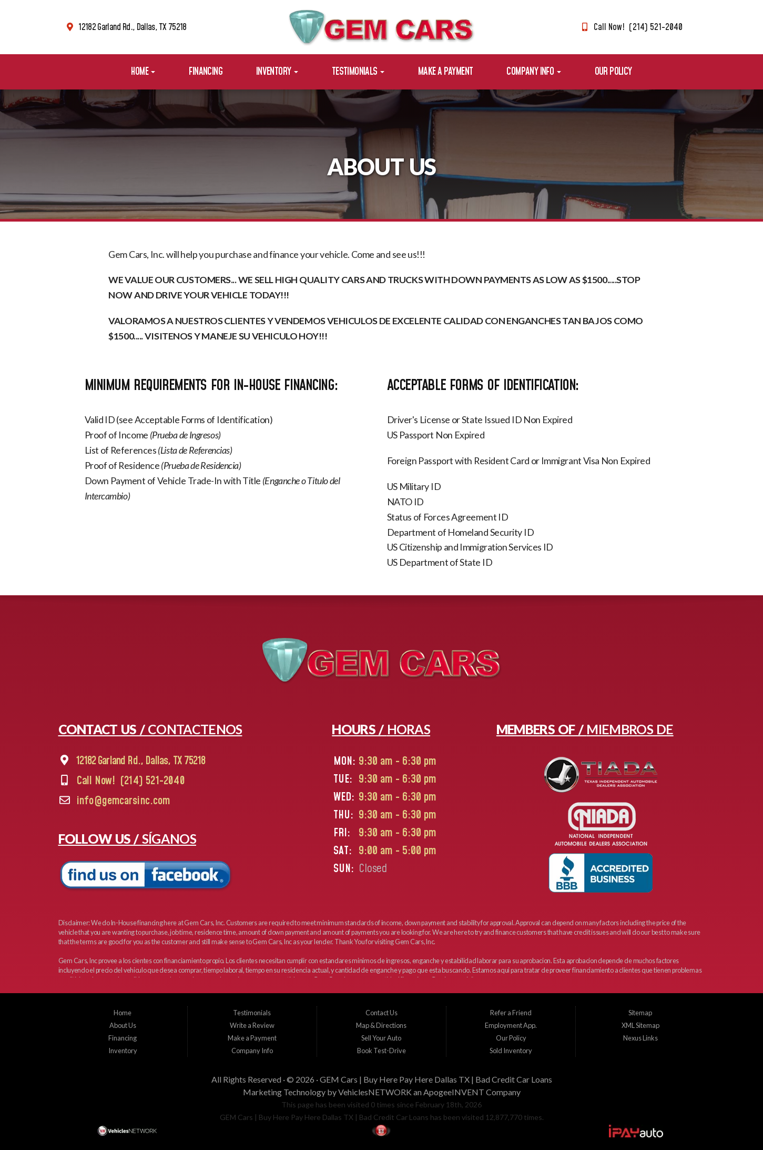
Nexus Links (640, 1038)
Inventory (277, 71)
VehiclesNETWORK (375, 1092)
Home (143, 71)
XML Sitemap (640, 1025)
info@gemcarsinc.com (123, 801)
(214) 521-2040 (152, 781)
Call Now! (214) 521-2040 (638, 27)
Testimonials (358, 71)
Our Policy (613, 71)
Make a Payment (445, 71)
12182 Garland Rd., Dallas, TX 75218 (132, 27)
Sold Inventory (511, 1050)
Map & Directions (381, 1025)
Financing (205, 71)
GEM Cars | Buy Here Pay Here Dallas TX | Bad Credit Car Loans (436, 1079)
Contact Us (381, 1012)
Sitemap (640, 1012)
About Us (122, 1025)
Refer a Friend (511, 1012)
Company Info (533, 71)
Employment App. (511, 1025)
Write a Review (252, 1025)
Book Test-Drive (381, 1050)
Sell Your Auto (381, 1038)
